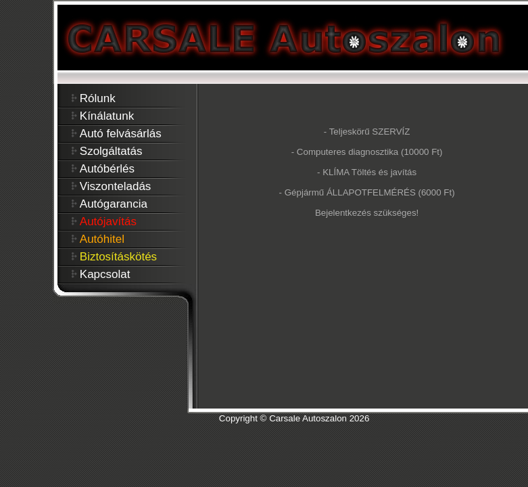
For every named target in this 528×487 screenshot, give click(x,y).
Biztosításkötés (118, 256)
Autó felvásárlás (121, 133)
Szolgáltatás (111, 151)
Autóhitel (102, 239)
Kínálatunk (107, 116)
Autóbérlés (107, 168)
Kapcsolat (105, 274)
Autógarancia (113, 204)
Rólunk (98, 98)
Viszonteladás (115, 186)
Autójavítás (108, 221)
